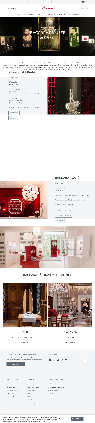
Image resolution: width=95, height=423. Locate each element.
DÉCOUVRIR (25, 342)
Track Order (10, 393)
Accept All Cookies (77, 418)
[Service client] (83, 8)
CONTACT (13, 118)
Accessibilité (31, 390)
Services (9, 384)
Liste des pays (31, 403)
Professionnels (88, 1)
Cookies (29, 399)
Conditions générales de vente (57, 384)
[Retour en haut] (85, 361)
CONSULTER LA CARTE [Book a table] (64, 215)
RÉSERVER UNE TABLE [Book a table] (64, 210)
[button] (12, 2)
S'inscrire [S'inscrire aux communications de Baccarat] (15, 364)
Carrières (50, 393)
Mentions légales (53, 390)
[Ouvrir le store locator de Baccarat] (4, 8)
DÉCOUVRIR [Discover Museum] (14, 113)
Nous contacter (32, 384)
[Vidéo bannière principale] (47, 148)
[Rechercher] (12, 8)
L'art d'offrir (10, 396)
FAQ (28, 393)
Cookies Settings (63, 418)
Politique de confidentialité (56, 387)
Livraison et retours (12, 390)
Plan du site (30, 396)
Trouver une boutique (33, 387)
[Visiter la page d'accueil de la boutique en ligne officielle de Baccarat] (47, 8)
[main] (47, 182)
